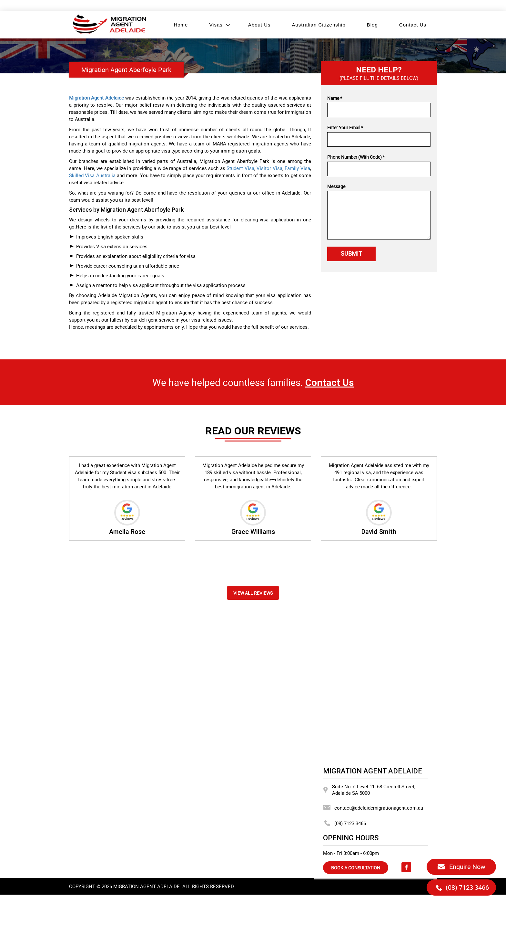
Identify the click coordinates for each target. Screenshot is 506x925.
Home (181, 24)
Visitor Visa (269, 168)
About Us (259, 24)
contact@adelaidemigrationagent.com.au (373, 808)
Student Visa (240, 168)
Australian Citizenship (319, 24)
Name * (334, 98)
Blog (372, 24)
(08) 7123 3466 (344, 823)
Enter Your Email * (345, 127)
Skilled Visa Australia (92, 175)
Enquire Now (461, 867)
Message (336, 186)
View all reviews (253, 593)
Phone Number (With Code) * (356, 157)
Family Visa (297, 168)
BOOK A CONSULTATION (355, 868)
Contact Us (412, 24)
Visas (215, 24)
